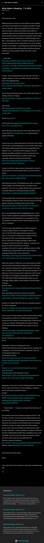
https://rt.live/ (11, 118)
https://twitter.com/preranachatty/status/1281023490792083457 (21, 443)
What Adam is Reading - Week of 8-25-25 (13, 495)
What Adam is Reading (11, 2)
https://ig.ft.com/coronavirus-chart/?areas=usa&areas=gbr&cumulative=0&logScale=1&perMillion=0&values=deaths (22, 85)
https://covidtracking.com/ (18, 133)
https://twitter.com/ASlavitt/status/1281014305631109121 (19, 193)
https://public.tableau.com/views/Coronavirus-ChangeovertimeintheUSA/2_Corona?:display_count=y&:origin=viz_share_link (22, 110)
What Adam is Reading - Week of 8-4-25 (13, 524)
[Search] (42, 2)
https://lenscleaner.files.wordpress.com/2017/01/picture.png (21, 395)
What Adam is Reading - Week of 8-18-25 (13, 509)
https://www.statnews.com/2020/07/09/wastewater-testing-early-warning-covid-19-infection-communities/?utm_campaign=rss (20, 333)
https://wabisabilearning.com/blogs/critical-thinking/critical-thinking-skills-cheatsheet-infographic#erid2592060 (18, 400)
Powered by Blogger (22, 541)
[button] (3, 13)
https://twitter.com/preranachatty (23, 445)
